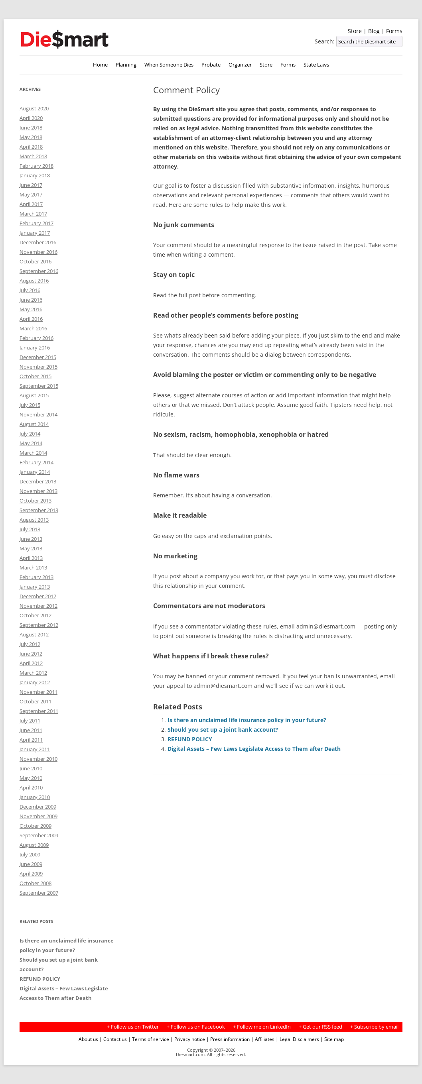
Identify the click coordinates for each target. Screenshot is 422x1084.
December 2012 (38, 596)
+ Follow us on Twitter (133, 1026)
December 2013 (38, 481)
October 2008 (35, 883)
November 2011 (38, 691)
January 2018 (35, 175)
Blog (374, 31)
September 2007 (39, 892)
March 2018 (33, 156)
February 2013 (36, 577)
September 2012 (39, 624)
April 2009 (31, 873)
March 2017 (33, 213)
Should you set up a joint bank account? (223, 729)
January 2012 (35, 682)
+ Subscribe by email (374, 1026)
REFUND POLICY (190, 739)
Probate (211, 64)
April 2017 (31, 204)
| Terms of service (148, 1039)
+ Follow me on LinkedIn (262, 1026)
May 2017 (31, 194)
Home (100, 64)
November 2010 (38, 758)
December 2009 (38, 806)
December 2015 (38, 357)
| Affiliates (262, 1039)
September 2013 (39, 510)
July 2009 (30, 854)
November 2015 (38, 366)
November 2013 (38, 491)
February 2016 (36, 338)
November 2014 (38, 414)
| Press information (228, 1039)
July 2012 (30, 644)
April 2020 (31, 118)
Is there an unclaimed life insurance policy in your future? (247, 720)
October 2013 (35, 500)
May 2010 (31, 778)
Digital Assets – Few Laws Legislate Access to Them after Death (254, 748)
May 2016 (31, 309)
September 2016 (39, 271)
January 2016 (35, 347)
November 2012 (38, 605)
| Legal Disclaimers (297, 1039)
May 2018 (31, 137)
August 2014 (34, 424)
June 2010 (31, 768)
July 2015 (30, 404)
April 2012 (31, 663)
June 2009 (31, 864)
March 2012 (33, 672)
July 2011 (30, 720)
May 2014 (31, 443)
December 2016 (38, 242)
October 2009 (35, 825)
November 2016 (38, 251)
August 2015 (34, 395)
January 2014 (35, 471)
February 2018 (36, 165)
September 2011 (39, 711)
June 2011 (31, 730)
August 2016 (34, 280)
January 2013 (35, 586)
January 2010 (35, 797)
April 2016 (31, 318)
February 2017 (36, 223)
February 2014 (36, 462)
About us (88, 1039)
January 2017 (35, 232)
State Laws (316, 64)
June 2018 (31, 127)
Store (355, 31)
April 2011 (31, 739)
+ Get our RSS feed (320, 1026)
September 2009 (39, 835)
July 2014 (30, 433)
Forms (394, 31)
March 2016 (33, 328)
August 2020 (34, 108)
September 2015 (39, 385)
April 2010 (31, 787)
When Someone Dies (168, 64)
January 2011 (35, 749)
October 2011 (35, 701)
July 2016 (30, 290)
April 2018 (31, 146)
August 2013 (34, 519)
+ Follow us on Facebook (196, 1026)
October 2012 (35, 615)
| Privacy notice (187, 1039)
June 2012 (31, 653)
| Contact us (113, 1039)
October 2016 (35, 261)
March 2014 (33, 452)
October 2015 (35, 376)
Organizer (240, 64)
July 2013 (30, 529)
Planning (126, 64)
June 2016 (31, 299)
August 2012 (34, 634)
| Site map (332, 1039)
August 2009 (34, 844)
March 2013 (33, 567)
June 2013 (31, 538)
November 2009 (38, 816)
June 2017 (31, 185)
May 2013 (31, 548)
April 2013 (31, 558)
